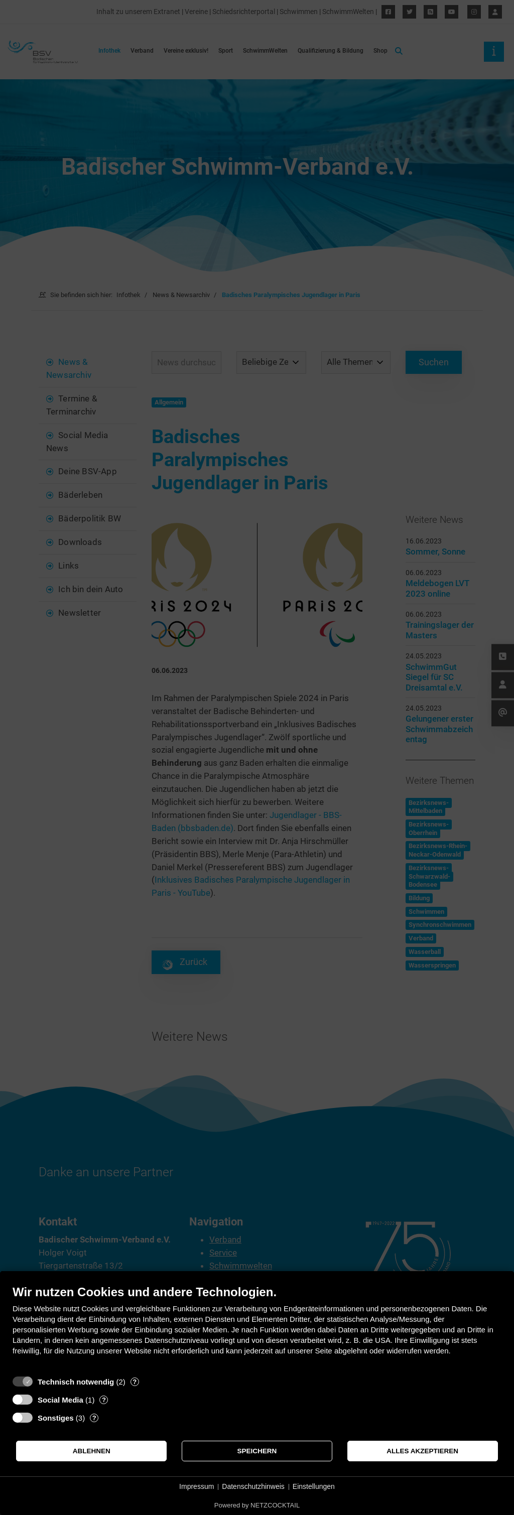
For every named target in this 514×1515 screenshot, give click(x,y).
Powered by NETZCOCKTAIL (257, 1505)
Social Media (60, 1400)
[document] (257, 1327)
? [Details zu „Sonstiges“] (94, 1418)
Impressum (196, 1486)
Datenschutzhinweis (253, 1486)
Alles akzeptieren (422, 1451)
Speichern (257, 1451)
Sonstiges (56, 1418)
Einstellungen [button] (314, 1486)
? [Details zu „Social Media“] (104, 1400)
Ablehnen (91, 1451)
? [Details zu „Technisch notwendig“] (135, 1382)
